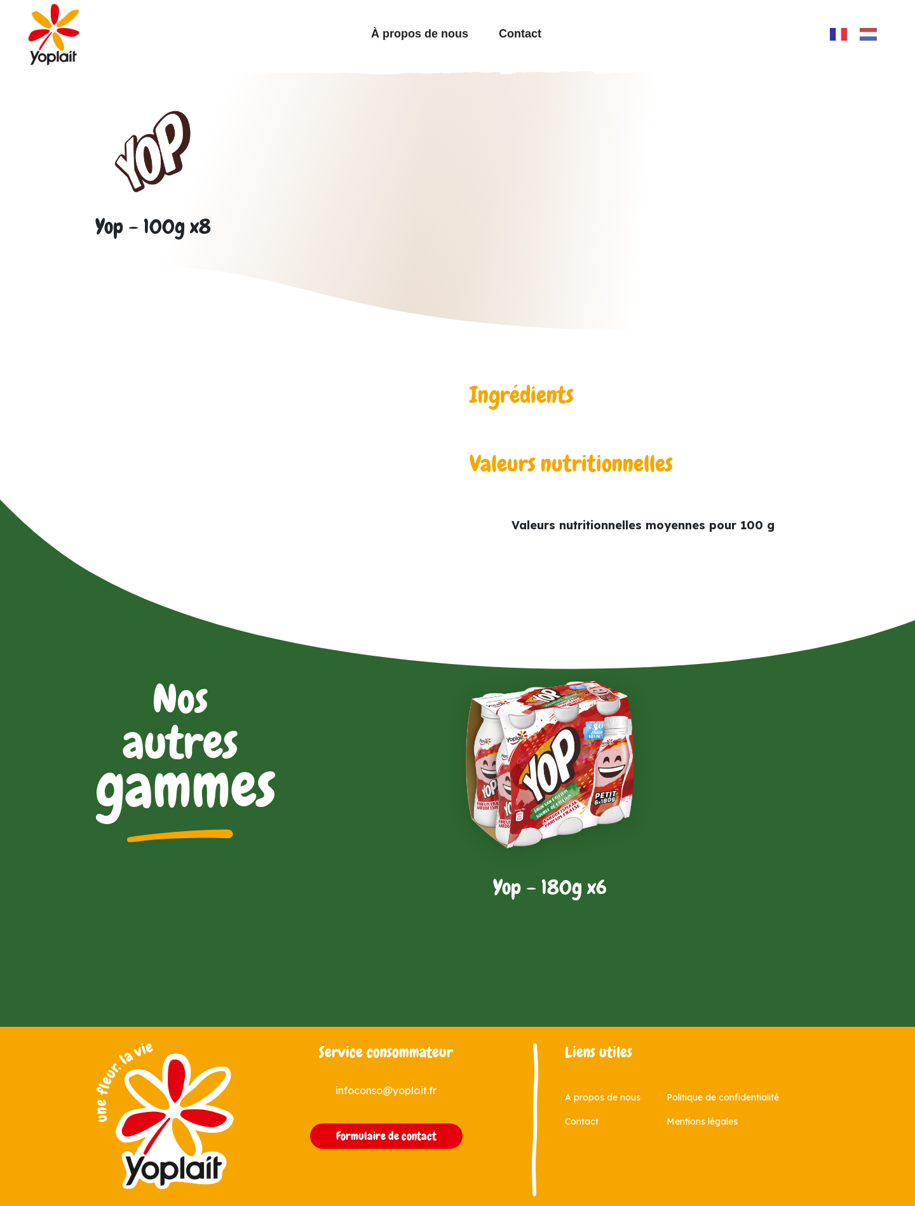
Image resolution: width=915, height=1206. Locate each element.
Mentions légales (702, 1121)
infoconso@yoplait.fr (386, 1090)
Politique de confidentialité (723, 1097)
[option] (871, 34)
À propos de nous (419, 33)
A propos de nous (602, 1097)
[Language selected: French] (860, 34)
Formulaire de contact (386, 1136)
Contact (520, 33)
